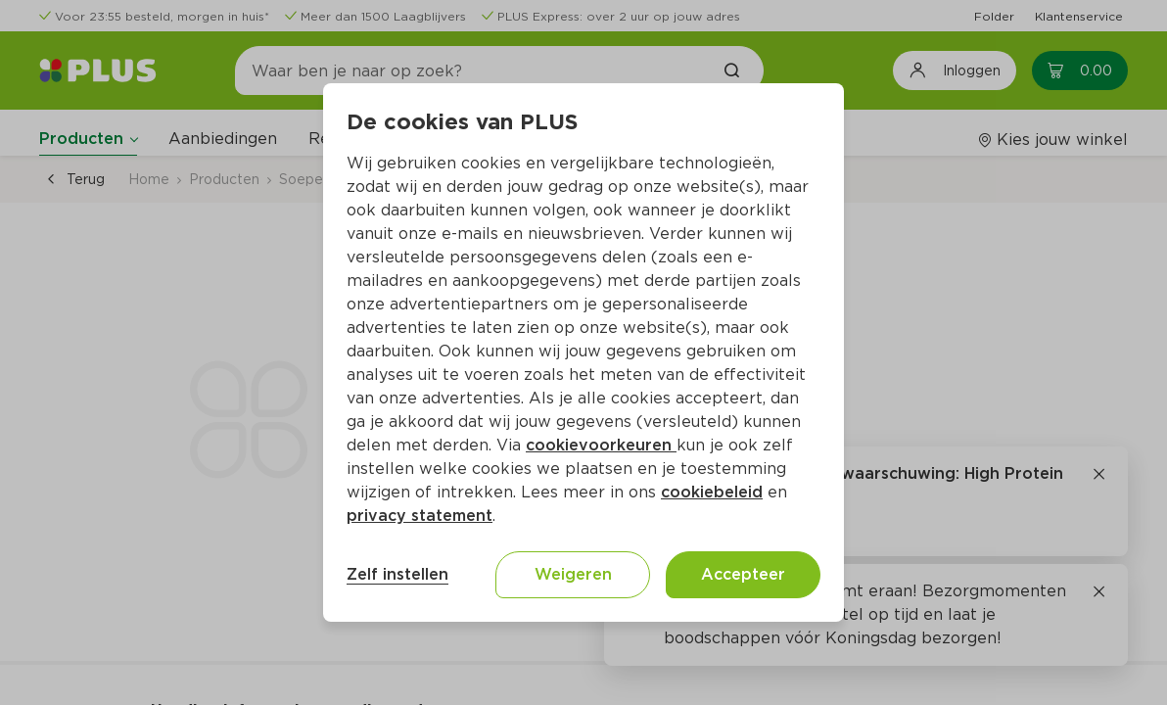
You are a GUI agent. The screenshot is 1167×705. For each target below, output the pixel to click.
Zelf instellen (397, 574)
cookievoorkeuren (601, 445)
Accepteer (743, 574)
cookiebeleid (712, 492)
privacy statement (419, 515)
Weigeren (573, 574)
